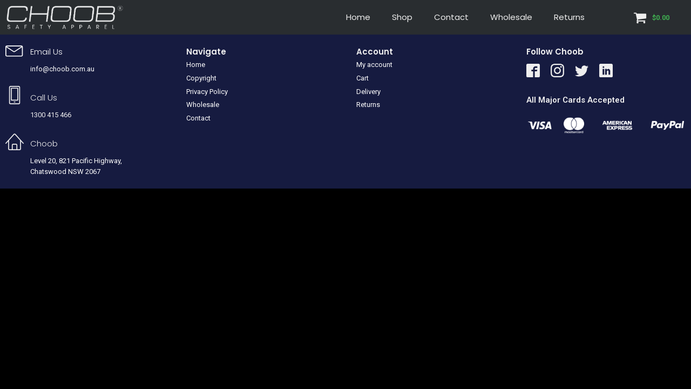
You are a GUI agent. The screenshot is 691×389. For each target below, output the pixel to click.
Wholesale (511, 17)
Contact (451, 17)
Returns (569, 17)
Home (358, 17)
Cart (362, 78)
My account (374, 65)
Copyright (201, 78)
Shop (402, 17)
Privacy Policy (207, 92)
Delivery (368, 92)
